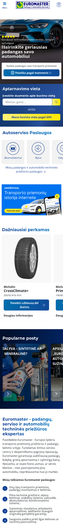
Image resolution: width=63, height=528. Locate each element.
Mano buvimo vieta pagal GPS (32, 117)
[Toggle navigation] (4, 5)
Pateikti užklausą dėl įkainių (24, 305)
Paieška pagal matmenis (29, 73)
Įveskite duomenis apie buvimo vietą (29, 95)
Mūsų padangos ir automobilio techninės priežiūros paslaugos (32, 169)
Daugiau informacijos (18, 315)
